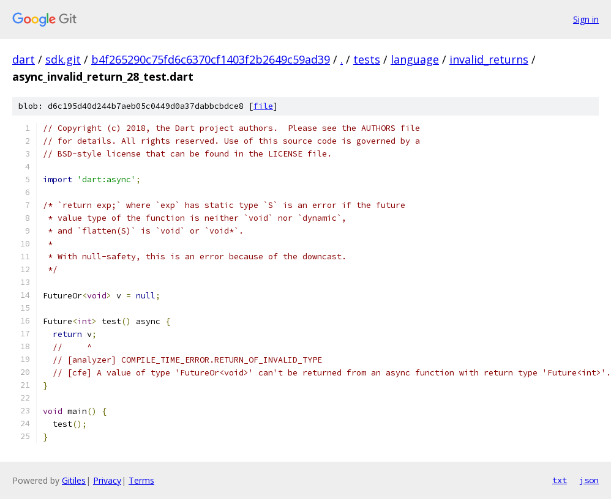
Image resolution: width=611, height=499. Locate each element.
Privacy (107, 480)
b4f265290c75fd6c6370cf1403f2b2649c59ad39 (210, 59)
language (415, 59)
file (263, 106)
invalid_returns (488, 59)
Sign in (586, 19)
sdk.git (63, 59)
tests (366, 59)
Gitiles (74, 480)
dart (23, 59)
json (589, 480)
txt (559, 480)
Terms (141, 480)
